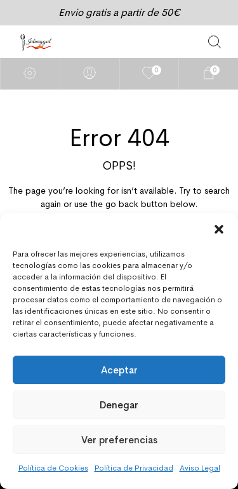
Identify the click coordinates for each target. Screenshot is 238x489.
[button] (219, 229)
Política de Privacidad (134, 468)
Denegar (119, 405)
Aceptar (119, 370)
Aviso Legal (200, 468)
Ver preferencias (119, 440)
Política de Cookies (53, 468)
